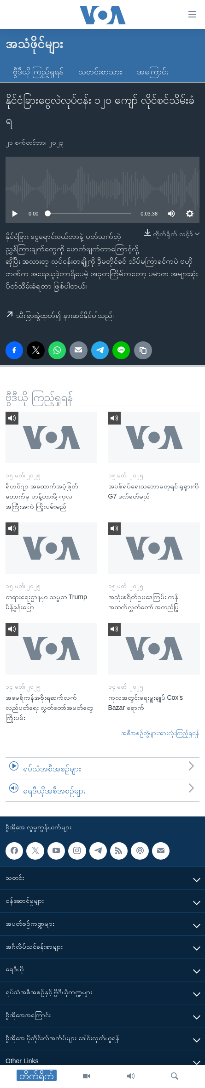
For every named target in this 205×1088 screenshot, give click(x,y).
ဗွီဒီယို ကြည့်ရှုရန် (38, 71)
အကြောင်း (153, 71)
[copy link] (143, 350)
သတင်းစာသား (100, 71)
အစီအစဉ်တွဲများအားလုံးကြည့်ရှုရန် (160, 733)
